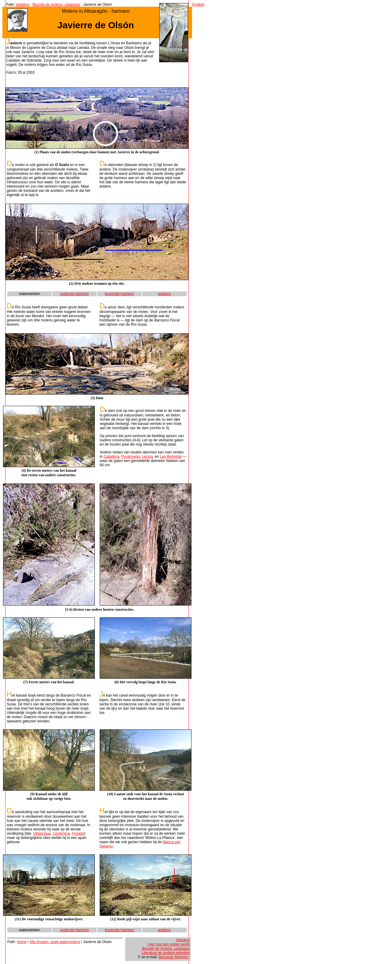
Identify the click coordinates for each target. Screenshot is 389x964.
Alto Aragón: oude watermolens (54, 942)
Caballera (111, 456)
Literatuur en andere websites (166, 953)
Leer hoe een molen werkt (168, 944)
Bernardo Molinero (174, 957)
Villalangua (42, 833)
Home (21, 942)
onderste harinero (74, 294)
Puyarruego (130, 456)
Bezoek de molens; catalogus (56, 4)
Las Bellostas (170, 456)
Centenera (61, 833)
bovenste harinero (119, 294)
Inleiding (22, 4)
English (198, 4)
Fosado (78, 833)
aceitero (164, 294)
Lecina (147, 456)
